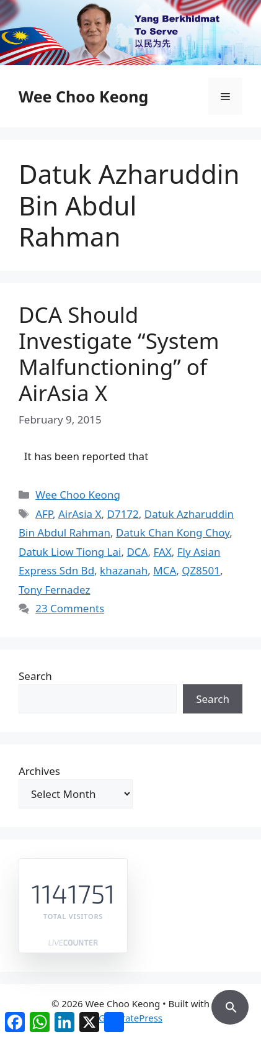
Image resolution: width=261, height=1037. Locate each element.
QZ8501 (201, 570)
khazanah (124, 570)
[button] (230, 1005)
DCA (137, 552)
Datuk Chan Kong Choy (172, 532)
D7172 (123, 514)
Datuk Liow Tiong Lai (70, 552)
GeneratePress (130, 1018)
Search (35, 676)
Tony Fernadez (54, 589)
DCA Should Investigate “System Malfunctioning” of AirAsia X (119, 353)
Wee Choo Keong (83, 96)
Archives (39, 771)
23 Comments (69, 608)
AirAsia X (80, 514)
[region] (130, 32)
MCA (164, 570)
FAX (162, 552)
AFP (44, 514)
